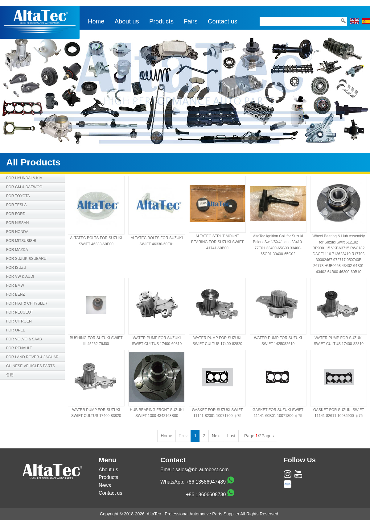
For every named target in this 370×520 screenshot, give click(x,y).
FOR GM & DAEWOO (24, 187)
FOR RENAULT (19, 348)
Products (161, 21)
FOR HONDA (17, 232)
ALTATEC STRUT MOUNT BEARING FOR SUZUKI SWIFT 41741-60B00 (217, 242)
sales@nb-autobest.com (202, 469)
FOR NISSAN (17, 223)
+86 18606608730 (206, 494)
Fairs (190, 21)
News (105, 485)
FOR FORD (16, 214)
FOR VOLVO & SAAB (24, 339)
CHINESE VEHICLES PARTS (30, 366)
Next (216, 435)
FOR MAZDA (17, 250)
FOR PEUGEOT (19, 312)
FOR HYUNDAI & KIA (24, 178)
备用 (10, 375)
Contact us (222, 21)
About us (127, 21)
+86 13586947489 (206, 482)
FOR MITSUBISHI (21, 241)
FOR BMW (15, 285)
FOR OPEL (15, 330)
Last (231, 435)
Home (96, 21)
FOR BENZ (15, 294)
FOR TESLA (16, 205)
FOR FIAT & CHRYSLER (26, 303)
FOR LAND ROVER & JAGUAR (32, 357)
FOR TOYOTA (18, 196)
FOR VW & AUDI (20, 276)
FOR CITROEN (19, 321)
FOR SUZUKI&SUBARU (26, 258)
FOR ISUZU (16, 267)
